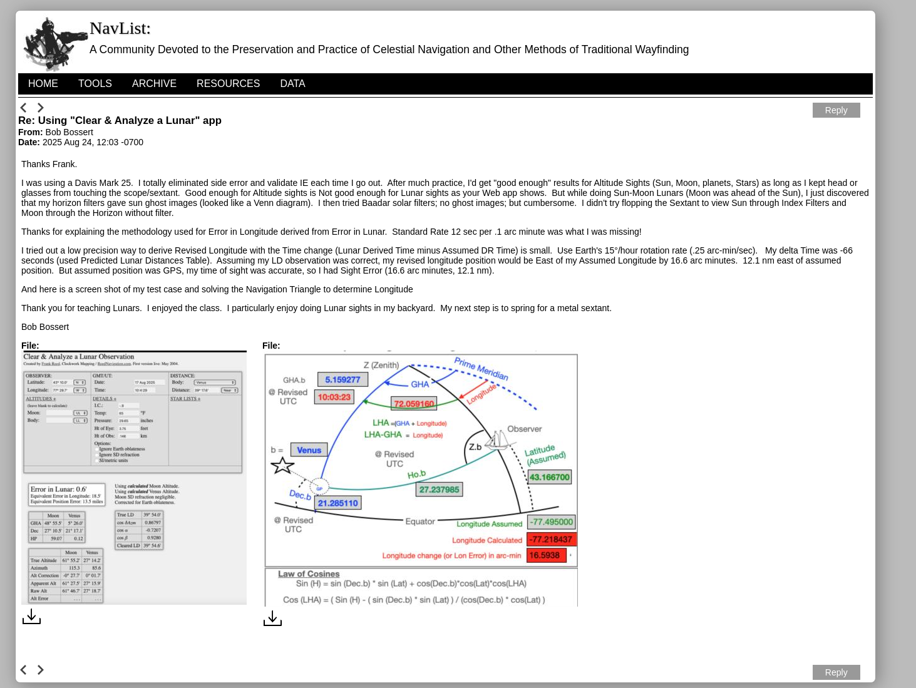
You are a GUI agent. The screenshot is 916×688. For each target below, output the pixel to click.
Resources (228, 83)
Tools (95, 83)
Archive (154, 83)
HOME (43, 83)
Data (292, 83)
